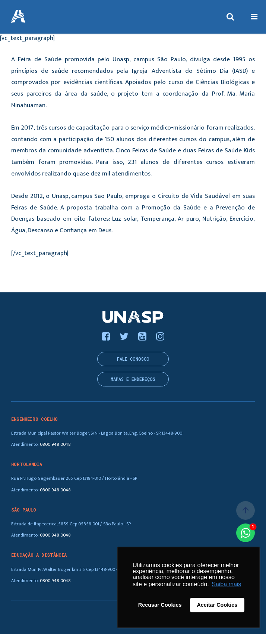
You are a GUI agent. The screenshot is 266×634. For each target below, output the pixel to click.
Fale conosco (133, 359)
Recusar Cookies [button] (160, 605)
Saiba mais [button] (226, 584)
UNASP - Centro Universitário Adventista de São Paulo (18, 17)
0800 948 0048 (55, 444)
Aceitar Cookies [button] (217, 605)
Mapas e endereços (133, 379)
